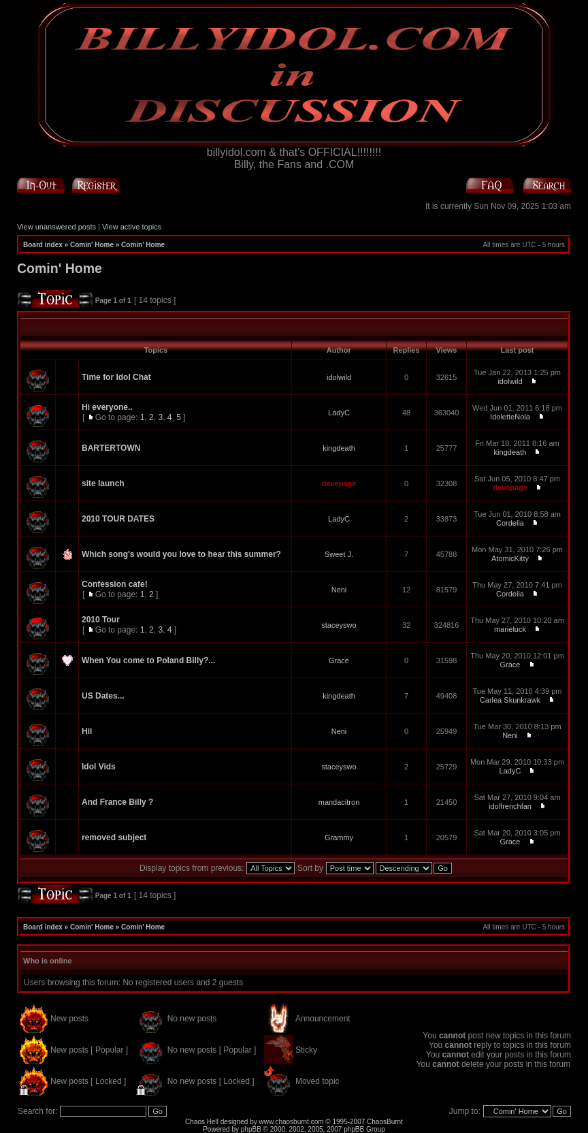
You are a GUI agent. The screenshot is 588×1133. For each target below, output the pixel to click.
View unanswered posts (56, 227)
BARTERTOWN (111, 448)
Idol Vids (99, 766)
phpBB (251, 1129)
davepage (339, 483)
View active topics (131, 227)
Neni (339, 590)
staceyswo (338, 625)
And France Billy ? (117, 802)
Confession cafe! (115, 584)
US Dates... (103, 696)
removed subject (114, 837)
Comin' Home (92, 245)
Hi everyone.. (107, 407)
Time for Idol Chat (116, 377)
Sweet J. (339, 554)
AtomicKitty (510, 558)
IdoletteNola (510, 417)
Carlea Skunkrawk (510, 700)
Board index (43, 245)
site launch (103, 483)
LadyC (339, 413)
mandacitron (339, 802)
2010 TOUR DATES (118, 519)
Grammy (339, 837)
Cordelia (510, 523)
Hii (87, 731)
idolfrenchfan (510, 806)
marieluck (510, 629)
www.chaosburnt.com (291, 1122)
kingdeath (339, 448)
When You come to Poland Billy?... (148, 660)
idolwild (339, 377)
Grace (339, 660)
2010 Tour (101, 619)
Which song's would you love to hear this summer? (181, 554)
